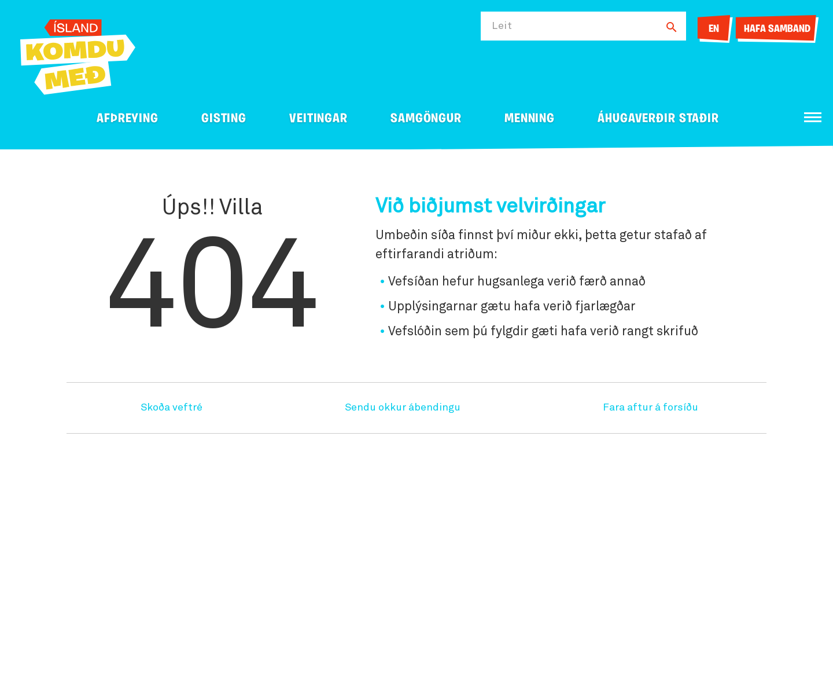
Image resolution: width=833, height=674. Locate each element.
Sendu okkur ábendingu (402, 407)
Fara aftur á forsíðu (650, 407)
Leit (502, 26)
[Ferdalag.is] (78, 54)
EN (714, 29)
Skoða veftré (171, 407)
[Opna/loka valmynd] (813, 117)
